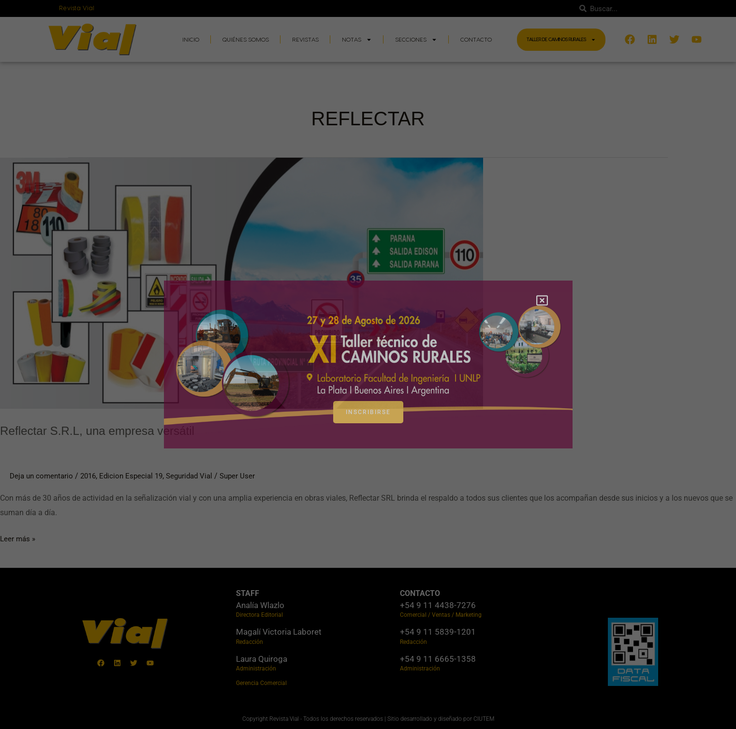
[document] (368, 364)
